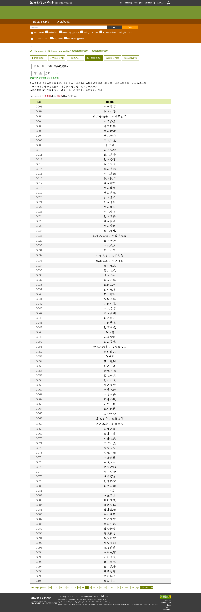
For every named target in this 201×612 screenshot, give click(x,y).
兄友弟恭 (110, 547)
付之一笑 (110, 375)
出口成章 (110, 289)
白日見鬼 (110, 557)
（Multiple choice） (89, 32)
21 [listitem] (50, 587)
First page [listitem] (35, 587)
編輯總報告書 (130, 58)
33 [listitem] (94, 587)
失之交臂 (110, 519)
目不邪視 (110, 561)
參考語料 (75, 58)
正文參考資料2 (57, 58)
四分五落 (110, 457)
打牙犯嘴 (110, 481)
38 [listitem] (112, 587)
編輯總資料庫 (112, 58)
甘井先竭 (110, 509)
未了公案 (110, 121)
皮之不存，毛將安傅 (110, 418)
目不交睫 (110, 500)
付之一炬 (110, 366)
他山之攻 (110, 270)
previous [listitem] (43, 587)
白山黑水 (110, 341)
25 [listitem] (64, 587)
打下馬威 (110, 327)
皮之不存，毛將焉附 (110, 424)
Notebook (63, 21)
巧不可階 (110, 471)
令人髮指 (110, 221)
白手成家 (110, 552)
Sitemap (148, 3)
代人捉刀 (110, 178)
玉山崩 (109, 332)
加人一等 (110, 111)
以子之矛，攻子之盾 (110, 255)
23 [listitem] (57, 587)
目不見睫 (110, 566)
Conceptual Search (40, 38)
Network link (98, 596)
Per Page (71, 96)
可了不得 (110, 126)
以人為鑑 (110, 173)
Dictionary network (84, 596)
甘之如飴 (110, 504)
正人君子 (110, 154)
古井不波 (110, 433)
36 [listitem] (104, 587)
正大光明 (110, 284)
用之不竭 (110, 452)
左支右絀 (110, 466)
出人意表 (110, 197)
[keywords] (68, 27)
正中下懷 (110, 404)
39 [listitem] (115, 587)
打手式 (109, 490)
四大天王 (110, 245)
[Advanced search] (130, 27)
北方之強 (110, 443)
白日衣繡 (110, 523)
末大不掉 (110, 280)
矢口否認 (110, 298)
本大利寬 (110, 303)
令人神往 (110, 183)
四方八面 (110, 394)
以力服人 (110, 164)
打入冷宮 (110, 159)
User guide (138, 3)
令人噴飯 (110, 225)
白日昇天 (110, 580)
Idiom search (41, 21)
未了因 (109, 145)
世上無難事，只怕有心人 (110, 346)
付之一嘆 (110, 380)
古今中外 (110, 413)
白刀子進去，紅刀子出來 (110, 116)
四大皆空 (110, 322)
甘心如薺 (110, 528)
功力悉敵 (110, 192)
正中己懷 (110, 408)
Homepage (128, 3)
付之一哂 (110, 370)
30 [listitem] (83, 587)
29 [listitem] (79, 587)
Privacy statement (67, 596)
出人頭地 (110, 230)
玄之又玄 (110, 385)
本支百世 (110, 495)
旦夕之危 (110, 265)
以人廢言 (110, 211)
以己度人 (110, 317)
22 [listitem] (54, 587)
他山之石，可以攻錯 (110, 260)
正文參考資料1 (38, 58)
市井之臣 (110, 429)
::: (121, 3)
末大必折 (110, 275)
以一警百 (110, 106)
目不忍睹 (110, 571)
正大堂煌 (110, 336)
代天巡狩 (110, 538)
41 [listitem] (123, 587)
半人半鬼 (110, 140)
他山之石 (110, 250)
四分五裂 (110, 448)
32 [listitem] (90, 587)
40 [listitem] (119, 587)
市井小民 (110, 399)
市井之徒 (110, 438)
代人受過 (110, 168)
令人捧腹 (110, 187)
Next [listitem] (127, 587)
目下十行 (110, 240)
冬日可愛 (110, 476)
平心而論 (110, 514)
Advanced (161, 3)
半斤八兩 (110, 389)
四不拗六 (110, 576)
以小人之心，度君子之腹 (110, 235)
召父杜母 (110, 533)
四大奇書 (110, 308)
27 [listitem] (72, 587)
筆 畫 (46, 73)
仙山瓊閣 (110, 361)
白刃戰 (109, 356)
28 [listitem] (75, 587)
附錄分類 (51, 66)
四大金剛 (110, 313)
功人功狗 (110, 135)
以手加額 (110, 485)
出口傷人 (110, 351)
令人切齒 (110, 130)
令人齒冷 (110, 206)
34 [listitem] (97, 587)
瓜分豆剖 (110, 542)
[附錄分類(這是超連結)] (58, 66)
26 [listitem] (68, 587)
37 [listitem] (108, 587)
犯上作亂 (110, 294)
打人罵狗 (110, 216)
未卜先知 (110, 149)
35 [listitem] (101, 587)
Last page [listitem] (135, 587)
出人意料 (110, 202)
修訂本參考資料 (94, 58)
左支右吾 (110, 462)
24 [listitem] (61, 587)
